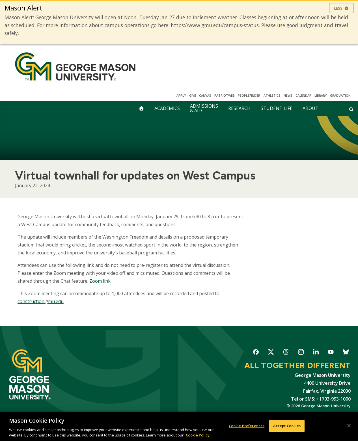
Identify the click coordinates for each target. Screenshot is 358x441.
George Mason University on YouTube (331, 353)
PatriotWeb (224, 95)
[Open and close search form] (351, 109)
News (288, 95)
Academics (167, 108)
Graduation (340, 95)
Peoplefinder (249, 95)
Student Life (276, 108)
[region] (179, 426)
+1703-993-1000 (333, 399)
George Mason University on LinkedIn (316, 353)
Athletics (272, 95)
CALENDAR (303, 95)
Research (239, 108)
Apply (181, 95)
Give (192, 95)
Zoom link (100, 281)
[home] (141, 108)
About (310, 108)
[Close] (349, 426)
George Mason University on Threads (286, 353)
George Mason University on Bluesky (346, 353)
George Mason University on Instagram (301, 353)
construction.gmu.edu (41, 301)
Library (320, 95)
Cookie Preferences (246, 425)
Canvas (205, 95)
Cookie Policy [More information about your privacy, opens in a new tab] (198, 435)
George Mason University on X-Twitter (271, 353)
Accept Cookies (287, 425)
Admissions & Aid (204, 108)
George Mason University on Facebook (256, 353)
